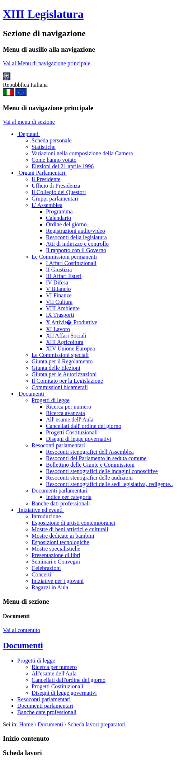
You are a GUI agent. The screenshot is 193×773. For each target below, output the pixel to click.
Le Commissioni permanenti (64, 257)
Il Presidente (46, 179)
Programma (59, 211)
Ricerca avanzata (65, 413)
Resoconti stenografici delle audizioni (89, 478)
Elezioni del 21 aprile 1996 (63, 166)
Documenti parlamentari (60, 490)
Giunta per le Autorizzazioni (64, 374)
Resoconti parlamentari (58, 445)
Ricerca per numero (68, 407)
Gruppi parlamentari (55, 198)
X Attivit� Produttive (71, 322)
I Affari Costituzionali (71, 263)
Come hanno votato (54, 160)
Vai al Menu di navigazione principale (46, 63)
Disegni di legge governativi (78, 439)
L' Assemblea (47, 205)
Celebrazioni (46, 568)
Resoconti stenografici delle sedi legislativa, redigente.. (109, 484)
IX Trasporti (60, 315)
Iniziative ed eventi (40, 510)
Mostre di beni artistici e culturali (70, 529)
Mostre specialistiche (56, 549)
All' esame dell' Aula (69, 419)
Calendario (58, 218)
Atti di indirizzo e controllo (77, 244)
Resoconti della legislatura (76, 237)
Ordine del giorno (66, 224)
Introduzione (46, 516)
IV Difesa (57, 282)
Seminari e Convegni (56, 561)
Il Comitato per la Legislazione (67, 381)
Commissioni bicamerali (60, 387)
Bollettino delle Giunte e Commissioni (90, 465)
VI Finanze (59, 295)
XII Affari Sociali (66, 336)
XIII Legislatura (43, 14)
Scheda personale (52, 140)
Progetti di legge (51, 400)
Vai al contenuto (21, 630)
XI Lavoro (58, 329)
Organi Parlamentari (42, 173)
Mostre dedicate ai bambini (63, 536)
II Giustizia (59, 270)
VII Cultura (59, 302)
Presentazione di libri (56, 555)
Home (26, 724)
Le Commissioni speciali (60, 355)
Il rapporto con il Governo (76, 250)
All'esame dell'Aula (54, 673)
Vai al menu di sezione (29, 122)
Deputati (28, 134)
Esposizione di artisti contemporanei (73, 523)
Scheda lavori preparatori (96, 724)
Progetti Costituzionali (72, 432)
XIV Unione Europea (70, 348)
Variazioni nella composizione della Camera (82, 153)
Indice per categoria (68, 497)
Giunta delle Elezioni (56, 368)
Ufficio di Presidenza (56, 186)
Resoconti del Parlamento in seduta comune (96, 458)
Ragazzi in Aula (50, 587)
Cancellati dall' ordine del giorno (83, 426)
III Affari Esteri (63, 276)
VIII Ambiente (63, 308)
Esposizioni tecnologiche (60, 542)
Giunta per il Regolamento (62, 361)
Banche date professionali (46, 712)
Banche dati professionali (61, 503)
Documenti (31, 394)
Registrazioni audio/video (75, 231)
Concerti (41, 574)
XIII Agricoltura (64, 342)
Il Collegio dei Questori (59, 192)
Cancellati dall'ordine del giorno (68, 680)
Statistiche (44, 147)
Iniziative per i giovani (58, 581)
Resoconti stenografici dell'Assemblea (90, 452)
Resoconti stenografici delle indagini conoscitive (102, 471)
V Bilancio (58, 289)
